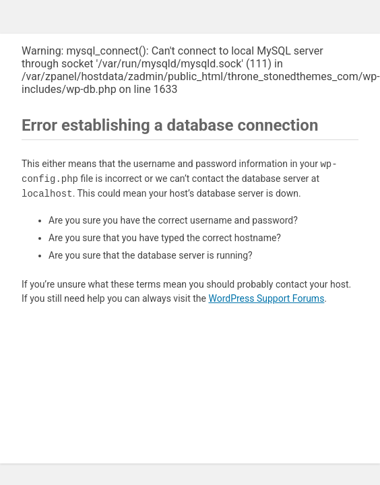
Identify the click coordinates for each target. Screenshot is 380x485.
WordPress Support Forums (266, 298)
